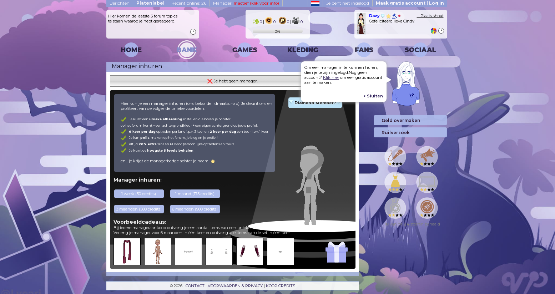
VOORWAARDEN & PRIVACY (235, 285)
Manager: (246, 3)
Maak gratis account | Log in (410, 3)
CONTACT (195, 285)
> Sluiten (373, 95)
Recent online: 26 (188, 3)
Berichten (120, 3)
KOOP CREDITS (280, 285)
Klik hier (331, 77)
